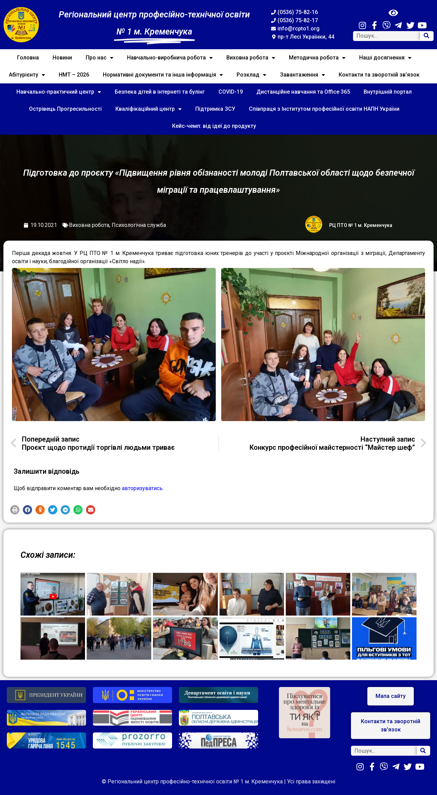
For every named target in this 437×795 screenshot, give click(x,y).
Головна (28, 57)
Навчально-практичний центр (58, 92)
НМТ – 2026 (74, 74)
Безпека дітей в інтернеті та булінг (160, 92)
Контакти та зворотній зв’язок (379, 74)
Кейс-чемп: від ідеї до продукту (214, 126)
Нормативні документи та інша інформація (163, 75)
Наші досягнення (385, 58)
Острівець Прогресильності (65, 109)
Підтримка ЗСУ (215, 109)
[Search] (426, 36)
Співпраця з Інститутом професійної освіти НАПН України (324, 109)
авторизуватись (142, 488)
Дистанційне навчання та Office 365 (303, 92)
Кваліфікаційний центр (148, 109)
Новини (62, 57)
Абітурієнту (27, 75)
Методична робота (317, 58)
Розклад (251, 75)
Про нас (99, 58)
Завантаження (302, 75)
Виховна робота (250, 58)
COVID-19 (230, 92)
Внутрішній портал (388, 92)
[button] (14, 509)
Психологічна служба (139, 225)
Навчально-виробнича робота (170, 58)
